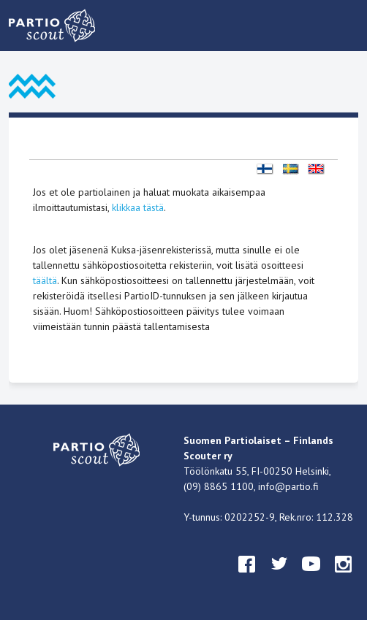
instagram (343, 578)
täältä (45, 280)
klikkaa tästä (138, 207)
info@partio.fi (288, 486)
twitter (279, 578)
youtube (311, 578)
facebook (247, 578)
